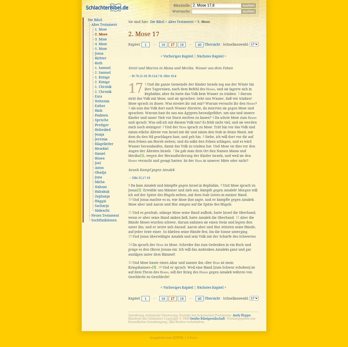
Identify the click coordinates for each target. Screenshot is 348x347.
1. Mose (101, 29)
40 (199, 45)
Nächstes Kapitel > (211, 56)
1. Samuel (103, 68)
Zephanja (102, 196)
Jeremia (101, 139)
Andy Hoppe (242, 315)
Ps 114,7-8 (155, 76)
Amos (99, 168)
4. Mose (101, 44)
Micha (100, 182)
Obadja (100, 172)
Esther (100, 106)
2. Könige (102, 82)
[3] (154, 267)
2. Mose (101, 34)
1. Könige (102, 77)
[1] (142, 155)
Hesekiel (101, 148)
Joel (98, 163)
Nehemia (102, 101)
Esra (98, 96)
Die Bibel (95, 20)
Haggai (100, 201)
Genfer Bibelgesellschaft (207, 318)
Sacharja (102, 206)
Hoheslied (103, 130)
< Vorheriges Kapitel (177, 56)
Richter (101, 58)
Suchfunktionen (104, 220)
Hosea (100, 158)
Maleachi (102, 210)
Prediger (102, 125)
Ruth (99, 63)
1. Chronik (103, 87)
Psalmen (101, 115)
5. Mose (101, 49)
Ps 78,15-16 (139, 76)
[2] (139, 190)
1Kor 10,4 (169, 76)
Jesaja (99, 134)
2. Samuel (103, 72)
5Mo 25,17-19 (141, 178)
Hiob (99, 110)
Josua (99, 53)
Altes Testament (104, 24)
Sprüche (101, 120)
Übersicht (212, 44)
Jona (98, 177)
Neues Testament (105, 215)
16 (163, 45)
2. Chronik (103, 92)
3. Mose (101, 39)
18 (182, 45)
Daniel (100, 153)
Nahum (101, 187)
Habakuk (102, 191)
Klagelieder (104, 144)
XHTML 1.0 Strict (185, 337)
